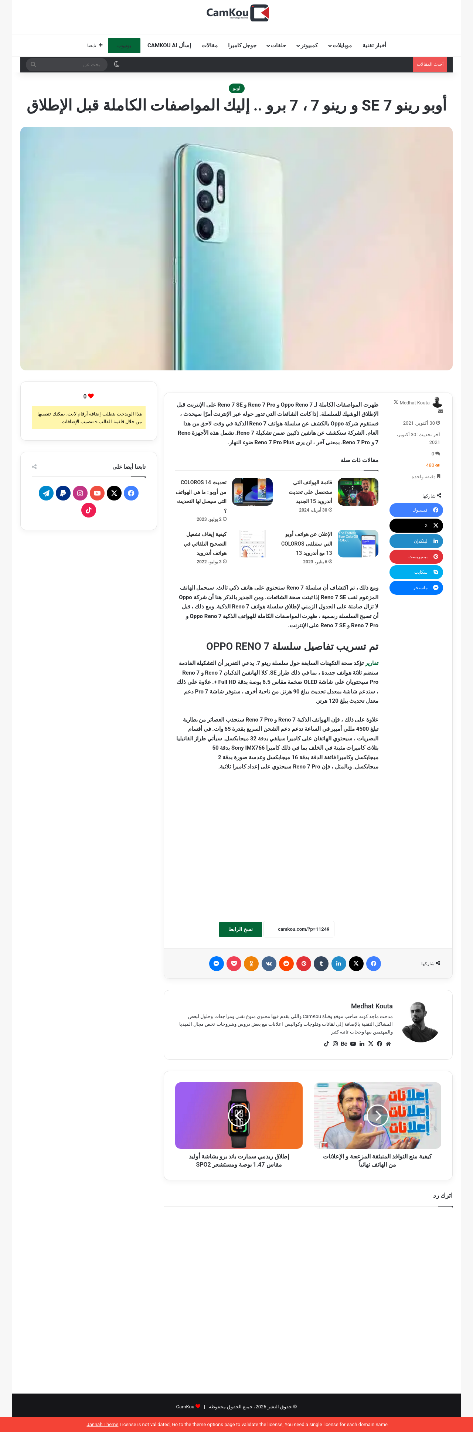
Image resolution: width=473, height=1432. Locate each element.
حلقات (278, 45)
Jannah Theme (102, 1424)
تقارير (371, 663)
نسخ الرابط (240, 929)
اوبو (237, 88)
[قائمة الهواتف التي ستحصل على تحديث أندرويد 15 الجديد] (358, 492)
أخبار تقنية (374, 45)
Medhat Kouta (415, 402)
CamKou (185, 1406)
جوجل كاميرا (242, 45)
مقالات (209, 45)
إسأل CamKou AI (169, 45)
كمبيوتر (309, 45)
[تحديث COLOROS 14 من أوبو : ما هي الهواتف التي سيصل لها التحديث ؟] (252, 492)
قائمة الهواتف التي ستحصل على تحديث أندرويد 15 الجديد (310, 491)
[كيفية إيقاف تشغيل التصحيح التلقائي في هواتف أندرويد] (252, 543)
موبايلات (342, 45)
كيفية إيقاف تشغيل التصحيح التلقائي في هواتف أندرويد (205, 543)
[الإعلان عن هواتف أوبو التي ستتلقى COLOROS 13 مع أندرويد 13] (358, 543)
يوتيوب (124, 45)
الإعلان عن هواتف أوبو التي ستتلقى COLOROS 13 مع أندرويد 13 (306, 543)
